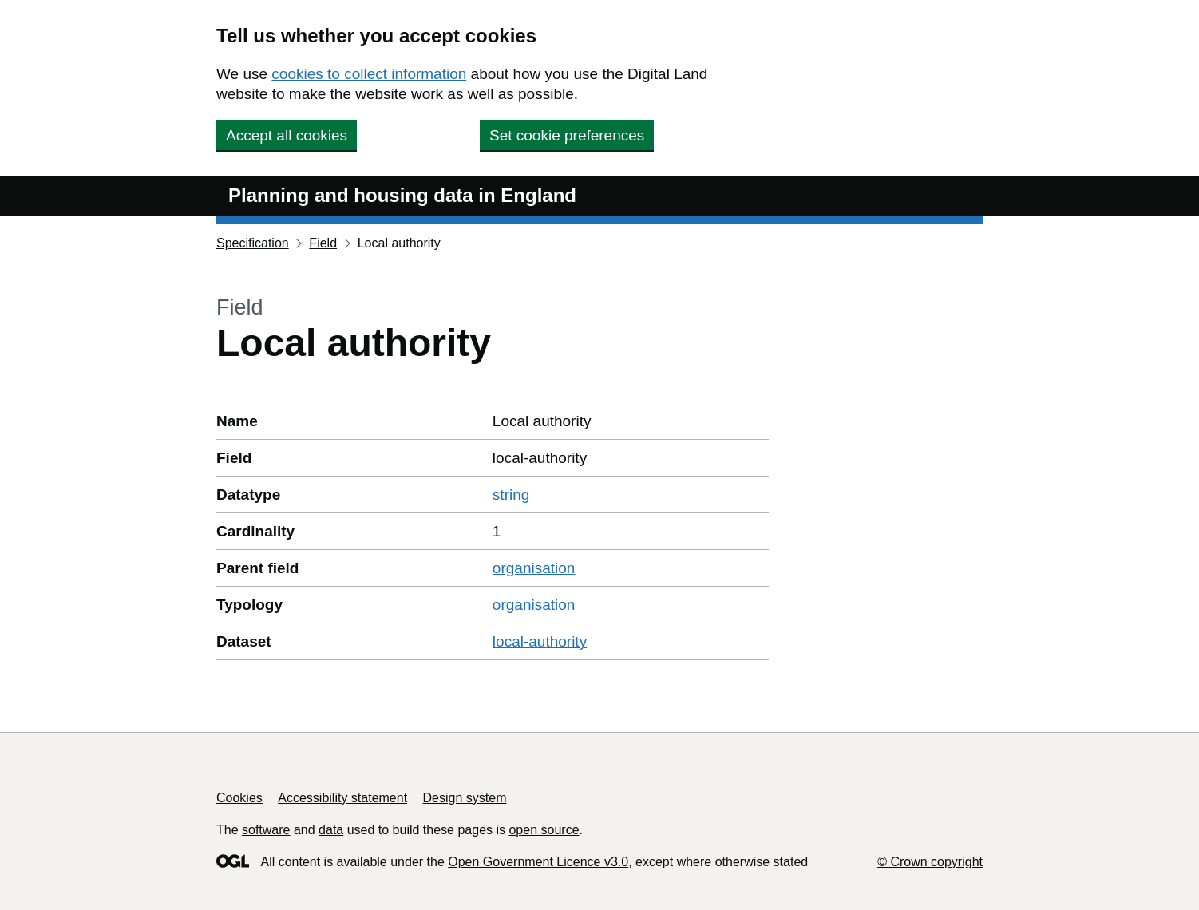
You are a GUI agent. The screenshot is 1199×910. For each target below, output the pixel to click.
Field (323, 243)
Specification (252, 243)
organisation (534, 568)
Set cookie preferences (566, 135)
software (266, 830)
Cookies (239, 798)
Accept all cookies (286, 135)
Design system (465, 798)
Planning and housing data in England (402, 195)
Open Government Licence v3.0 (538, 861)
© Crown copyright (930, 861)
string (511, 494)
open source (543, 830)
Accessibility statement (342, 798)
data (331, 830)
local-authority (540, 641)
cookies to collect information (368, 73)
